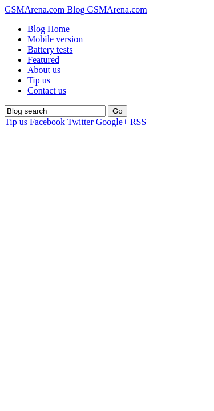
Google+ (112, 122)
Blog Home (48, 29)
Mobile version (55, 39)
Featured (43, 60)
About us (43, 70)
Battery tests (50, 49)
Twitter (80, 122)
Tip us (38, 80)
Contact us (46, 90)
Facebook (47, 122)
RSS (138, 122)
